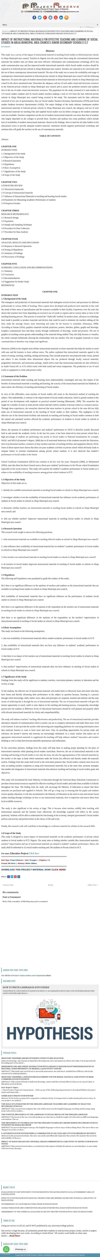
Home (4, 31)
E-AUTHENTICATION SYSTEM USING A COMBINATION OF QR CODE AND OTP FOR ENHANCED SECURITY (48, 1133)
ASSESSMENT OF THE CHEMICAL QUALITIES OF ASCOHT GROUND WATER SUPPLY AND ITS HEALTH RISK (46, 1212)
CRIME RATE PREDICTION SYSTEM (17, 1096)
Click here (34, 853)
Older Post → (93, 885)
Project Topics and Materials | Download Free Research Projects (58, 1255)
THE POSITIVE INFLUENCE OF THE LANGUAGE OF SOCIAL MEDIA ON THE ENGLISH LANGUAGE (44, 1114)
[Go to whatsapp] (6, 1249)
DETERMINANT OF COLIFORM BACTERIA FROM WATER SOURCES (29, 1204)
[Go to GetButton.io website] (6, 1254)
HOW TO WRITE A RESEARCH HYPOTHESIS (26, 987)
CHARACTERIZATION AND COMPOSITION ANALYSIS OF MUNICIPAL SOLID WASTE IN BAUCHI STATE (44, 1208)
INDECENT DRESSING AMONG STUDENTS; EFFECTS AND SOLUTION (32, 1058)
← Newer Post (7, 885)
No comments (5, 46)
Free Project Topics (9, 1087)
